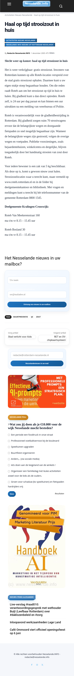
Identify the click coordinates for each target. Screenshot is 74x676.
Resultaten (59, 494)
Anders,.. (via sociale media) (23, 458)
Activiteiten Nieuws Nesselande (18, 15)
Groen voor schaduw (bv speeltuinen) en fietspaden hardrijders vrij (36, 484)
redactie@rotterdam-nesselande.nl (21, 289)
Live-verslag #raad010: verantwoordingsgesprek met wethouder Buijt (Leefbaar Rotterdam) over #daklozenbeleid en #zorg (35, 609)
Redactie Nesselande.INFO (18, 53)
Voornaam (11, 275)
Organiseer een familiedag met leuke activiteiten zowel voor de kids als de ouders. (34, 473)
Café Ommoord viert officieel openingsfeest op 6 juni (37, 631)
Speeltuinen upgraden (21, 446)
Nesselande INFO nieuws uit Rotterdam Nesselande (30, 44)
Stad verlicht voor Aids (20, 336)
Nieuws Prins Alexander (21, 597)
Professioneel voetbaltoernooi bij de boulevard (33, 440)
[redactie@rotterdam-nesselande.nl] (37, 355)
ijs (32, 317)
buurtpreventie (20, 317)
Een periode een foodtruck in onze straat (30, 434)
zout (38, 317)
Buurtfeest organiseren (21, 452)
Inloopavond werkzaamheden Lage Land (35, 622)
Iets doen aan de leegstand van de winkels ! (31, 465)
